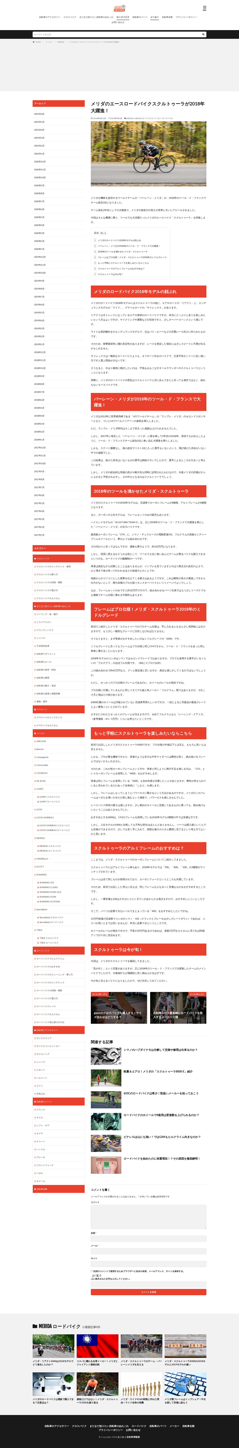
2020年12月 (40, 161)
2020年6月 (39, 209)
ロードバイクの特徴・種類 (49, 990)
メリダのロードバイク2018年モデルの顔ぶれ (117, 240)
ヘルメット (42, 1077)
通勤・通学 (42, 701)
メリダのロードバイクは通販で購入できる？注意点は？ (53, 1401)
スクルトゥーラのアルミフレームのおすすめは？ (119, 268)
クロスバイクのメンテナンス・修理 (54, 566)
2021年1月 (39, 153)
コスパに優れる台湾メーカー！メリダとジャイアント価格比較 (97, 1363)
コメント (95, 1202)
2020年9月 (39, 185)
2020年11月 (40, 169)
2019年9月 (39, 280)
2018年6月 (39, 400)
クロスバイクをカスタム (48, 598)
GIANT (40, 789)
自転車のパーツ (139, 17)
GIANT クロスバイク (50, 796)
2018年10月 (40, 368)
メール (94, 1246)
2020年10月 (40, 177)
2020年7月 (39, 201)
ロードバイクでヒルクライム (50, 958)
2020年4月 (39, 225)
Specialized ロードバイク (51, 922)
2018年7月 (39, 392)
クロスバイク (69, 17)
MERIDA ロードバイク (144, 118)
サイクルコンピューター (48, 1046)
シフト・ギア (43, 1125)
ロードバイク (122, 17)
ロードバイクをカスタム (48, 1014)
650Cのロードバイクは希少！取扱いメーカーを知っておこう (161, 1093)
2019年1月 (39, 344)
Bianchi (40, 749)
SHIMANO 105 (47, 882)
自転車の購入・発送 (46, 685)
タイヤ (40, 1133)
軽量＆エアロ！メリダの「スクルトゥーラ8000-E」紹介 (158, 1071)
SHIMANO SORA (48, 896)
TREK (39, 930)
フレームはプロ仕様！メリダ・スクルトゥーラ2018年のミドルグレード (130, 257)
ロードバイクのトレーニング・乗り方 (55, 974)
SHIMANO (42, 874)
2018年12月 (40, 352)
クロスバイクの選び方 (47, 590)
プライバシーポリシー (186, 17)
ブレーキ (41, 1157)
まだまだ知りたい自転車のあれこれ (96, 17)
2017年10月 (40, 463)
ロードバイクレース (46, 1006)
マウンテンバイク (45, 630)
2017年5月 (39, 503)
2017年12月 (40, 447)
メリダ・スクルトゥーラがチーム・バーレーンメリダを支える (141, 1363)
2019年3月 (39, 328)
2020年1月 (39, 249)
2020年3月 (39, 233)
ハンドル (41, 1149)
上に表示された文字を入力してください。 (111, 1279)
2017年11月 (40, 455)
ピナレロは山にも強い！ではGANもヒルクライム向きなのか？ (162, 1136)
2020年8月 (39, 193)
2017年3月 (39, 519)
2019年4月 (39, 320)
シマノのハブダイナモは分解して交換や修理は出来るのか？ (161, 1049)
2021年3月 (39, 137)
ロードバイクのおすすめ (48, 966)
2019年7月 (39, 296)
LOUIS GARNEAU (45, 817)
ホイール (41, 1181)
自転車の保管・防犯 (46, 669)
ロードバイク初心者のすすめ (50, 1022)
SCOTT (40, 866)
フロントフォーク (45, 1165)
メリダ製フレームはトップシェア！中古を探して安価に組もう (185, 1401)
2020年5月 (39, 217)
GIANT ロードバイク (50, 801)
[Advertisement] (119, 66)
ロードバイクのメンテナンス (50, 982)
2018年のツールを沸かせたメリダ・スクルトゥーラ (121, 251)
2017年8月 (39, 479)
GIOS (39, 809)
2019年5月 (39, 312)
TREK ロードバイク (49, 942)
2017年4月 (39, 511)
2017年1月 (39, 535)
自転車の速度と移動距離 (48, 693)
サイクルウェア (44, 1038)
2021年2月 (39, 145)
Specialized (42, 909)
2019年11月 (40, 265)
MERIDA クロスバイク (50, 846)
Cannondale (42, 765)
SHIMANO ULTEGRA (50, 901)
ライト (40, 1085)
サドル (40, 1117)
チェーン (41, 1141)
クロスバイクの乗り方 (47, 574)
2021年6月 (39, 114)
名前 (93, 1233)
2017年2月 (39, 527)
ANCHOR (41, 741)
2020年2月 (39, 241)
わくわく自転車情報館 (129, 1437)
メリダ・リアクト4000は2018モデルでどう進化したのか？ (53, 1363)
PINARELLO (42, 858)
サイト (94, 1258)
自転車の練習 (43, 677)
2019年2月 (39, 336)
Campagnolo (42, 757)
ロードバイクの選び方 (47, 998)
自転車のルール (44, 661)
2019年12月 (40, 257)
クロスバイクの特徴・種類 (49, 582)
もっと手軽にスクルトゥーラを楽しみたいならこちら (121, 263)
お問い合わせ (118, 22)
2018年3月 (39, 423)
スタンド (41, 1070)
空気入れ (41, 1093)
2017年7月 (39, 487)
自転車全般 (167, 17)
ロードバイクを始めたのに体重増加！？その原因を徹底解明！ (162, 1158)
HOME (38, 42)
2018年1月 (39, 439)
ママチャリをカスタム (47, 725)
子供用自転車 (43, 646)
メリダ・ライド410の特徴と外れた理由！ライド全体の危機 (140, 1401)
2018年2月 (39, 431)
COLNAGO (42, 773)
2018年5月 (39, 408)
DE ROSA (41, 781)
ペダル (40, 1173)
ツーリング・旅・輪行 (47, 614)
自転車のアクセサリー (49, 17)
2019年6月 (39, 304)
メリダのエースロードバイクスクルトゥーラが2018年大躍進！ (94, 42)
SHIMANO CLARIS (49, 887)
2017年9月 (39, 471)
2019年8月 (39, 288)
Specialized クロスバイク (51, 917)
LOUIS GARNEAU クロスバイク (55, 825)
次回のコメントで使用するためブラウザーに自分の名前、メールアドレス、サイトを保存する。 (139, 1271)
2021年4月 (39, 129)
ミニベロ (41, 638)
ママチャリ (42, 709)
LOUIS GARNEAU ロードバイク (55, 830)
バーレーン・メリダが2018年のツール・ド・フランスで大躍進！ (127, 246)
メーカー (154, 17)
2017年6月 (39, 495)
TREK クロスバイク (49, 938)
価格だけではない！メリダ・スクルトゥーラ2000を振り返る (97, 1401)
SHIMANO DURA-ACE (50, 892)
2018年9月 (39, 376)
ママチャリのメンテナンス (49, 717)
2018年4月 (39, 415)
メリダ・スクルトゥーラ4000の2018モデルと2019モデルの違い (185, 1363)
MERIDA (60, 42)
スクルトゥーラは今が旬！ (108, 274)
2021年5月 (39, 122)
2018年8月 (39, 384)
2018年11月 (40, 360)
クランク (41, 1109)
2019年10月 (40, 272)
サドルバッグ (43, 1054)
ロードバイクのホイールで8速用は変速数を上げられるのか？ (161, 1115)
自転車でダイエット (46, 654)
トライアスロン (44, 622)
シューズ (41, 1062)
